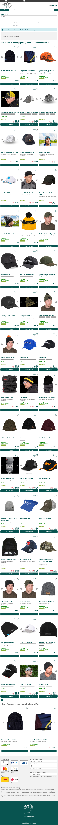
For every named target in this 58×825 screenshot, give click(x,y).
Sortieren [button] (43, 18)
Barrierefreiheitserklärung (29, 816)
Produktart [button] (15, 20)
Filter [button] (15, 25)
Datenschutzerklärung (29, 813)
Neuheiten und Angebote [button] (43, 22)
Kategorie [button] (15, 18)
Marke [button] (43, 20)
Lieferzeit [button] (15, 22)
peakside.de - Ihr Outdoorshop (29, 808)
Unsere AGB (29, 810)
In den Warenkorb (9, 84)
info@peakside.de (36, 774)
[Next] (12, 700)
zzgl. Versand (17, 122)
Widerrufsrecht (29, 815)
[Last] (14, 700)
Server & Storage (29, 821)
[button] (15, 47)
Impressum (29, 812)
